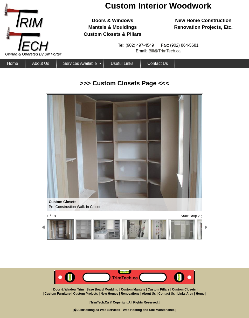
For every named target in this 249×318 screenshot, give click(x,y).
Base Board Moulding (102, 289)
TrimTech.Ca (100, 302)
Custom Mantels (133, 289)
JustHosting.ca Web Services (98, 310)
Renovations (130, 293)
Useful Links (122, 63)
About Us (40, 63)
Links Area (185, 293)
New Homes (109, 293)
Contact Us (157, 63)
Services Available (80, 63)
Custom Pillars (158, 289)
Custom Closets (184, 289)
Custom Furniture (58, 293)
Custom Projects (85, 293)
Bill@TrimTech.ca (164, 51)
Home (12, 63)
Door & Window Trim (68, 289)
